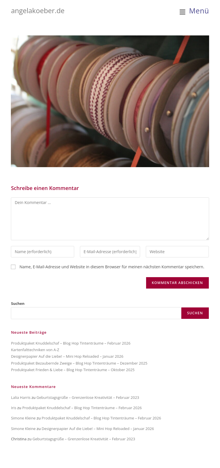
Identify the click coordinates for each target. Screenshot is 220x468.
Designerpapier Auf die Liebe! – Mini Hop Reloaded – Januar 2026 (67, 356)
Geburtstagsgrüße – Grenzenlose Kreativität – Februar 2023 (87, 397)
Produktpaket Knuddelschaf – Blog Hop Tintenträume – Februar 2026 (70, 343)
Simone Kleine (23, 418)
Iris (13, 407)
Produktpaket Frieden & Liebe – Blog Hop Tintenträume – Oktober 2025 (72, 369)
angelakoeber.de (37, 10)
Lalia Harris (20, 397)
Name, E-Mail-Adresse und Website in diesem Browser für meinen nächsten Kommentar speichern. (111, 266)
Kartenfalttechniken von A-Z (35, 349)
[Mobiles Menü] (194, 10)
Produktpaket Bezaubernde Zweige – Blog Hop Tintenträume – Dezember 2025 (79, 363)
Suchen (17, 303)
